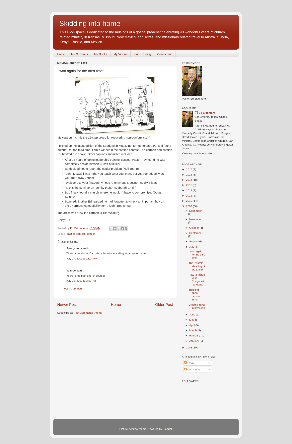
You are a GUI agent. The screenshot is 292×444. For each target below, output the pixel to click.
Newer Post (67, 304)
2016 (189, 169)
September (195, 232)
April (192, 325)
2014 (189, 179)
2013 (189, 185)
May (192, 319)
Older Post (164, 304)
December (195, 210)
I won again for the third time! (197, 254)
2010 (189, 200)
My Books (100, 54)
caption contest (76, 233)
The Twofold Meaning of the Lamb (197, 266)
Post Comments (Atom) (88, 312)
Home (61, 54)
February (195, 335)
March (193, 330)
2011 (189, 195)
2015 (189, 174)
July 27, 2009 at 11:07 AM (81, 258)
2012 (189, 190)
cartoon (91, 233)
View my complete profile (197, 153)
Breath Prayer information (197, 306)
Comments (192, 369)
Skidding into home (89, 23)
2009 (189, 206)
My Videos (120, 54)
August (193, 241)
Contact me (165, 54)
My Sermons (79, 54)
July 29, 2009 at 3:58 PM (81, 280)
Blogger (167, 428)
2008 (189, 347)
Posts (189, 362)
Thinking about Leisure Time (194, 294)
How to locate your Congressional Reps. (197, 279)
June (192, 314)
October (194, 227)
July (192, 246)
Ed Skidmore (207, 112)
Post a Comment (72, 288)
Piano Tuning (142, 54)
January (194, 340)
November (195, 219)
